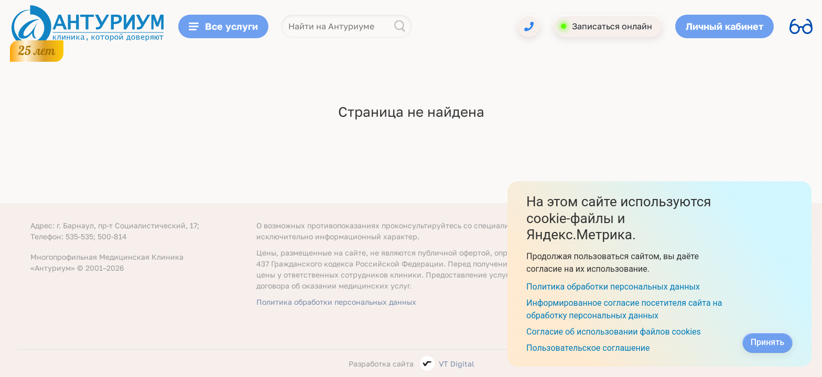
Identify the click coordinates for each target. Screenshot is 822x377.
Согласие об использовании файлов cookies (613, 332)
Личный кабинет (724, 26)
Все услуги (223, 26)
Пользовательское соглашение (588, 348)
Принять (767, 342)
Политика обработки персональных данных (336, 301)
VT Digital (456, 363)
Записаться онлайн (612, 26)
